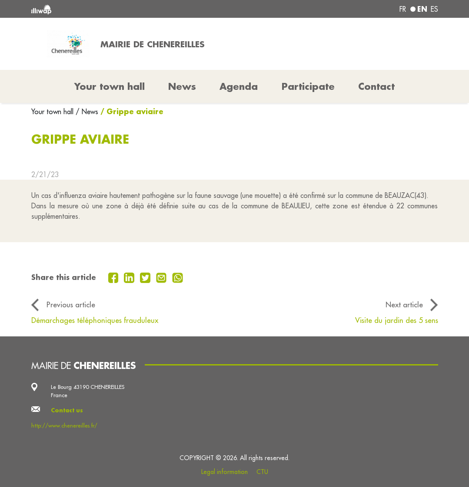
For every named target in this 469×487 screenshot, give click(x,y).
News (182, 86)
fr (402, 9)
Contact (376, 86)
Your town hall (53, 111)
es (434, 9)
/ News (87, 111)
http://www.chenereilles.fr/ (64, 425)
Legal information (224, 472)
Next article (404, 304)
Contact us (67, 410)
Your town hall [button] (109, 86)
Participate (308, 86)
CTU (262, 472)
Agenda (239, 86)
